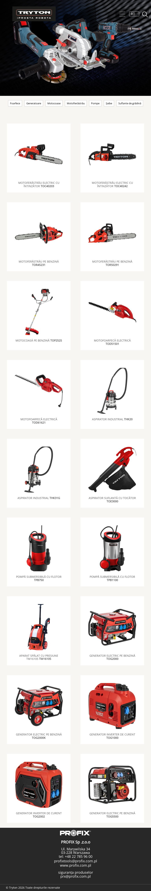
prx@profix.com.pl (75, 876)
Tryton (34, 13)
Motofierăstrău (76, 103)
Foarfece (15, 103)
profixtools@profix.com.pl (75, 861)
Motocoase (54, 103)
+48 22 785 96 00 (78, 856)
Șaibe (109, 103)
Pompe (95, 103)
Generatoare (33, 103)
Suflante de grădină (129, 103)
